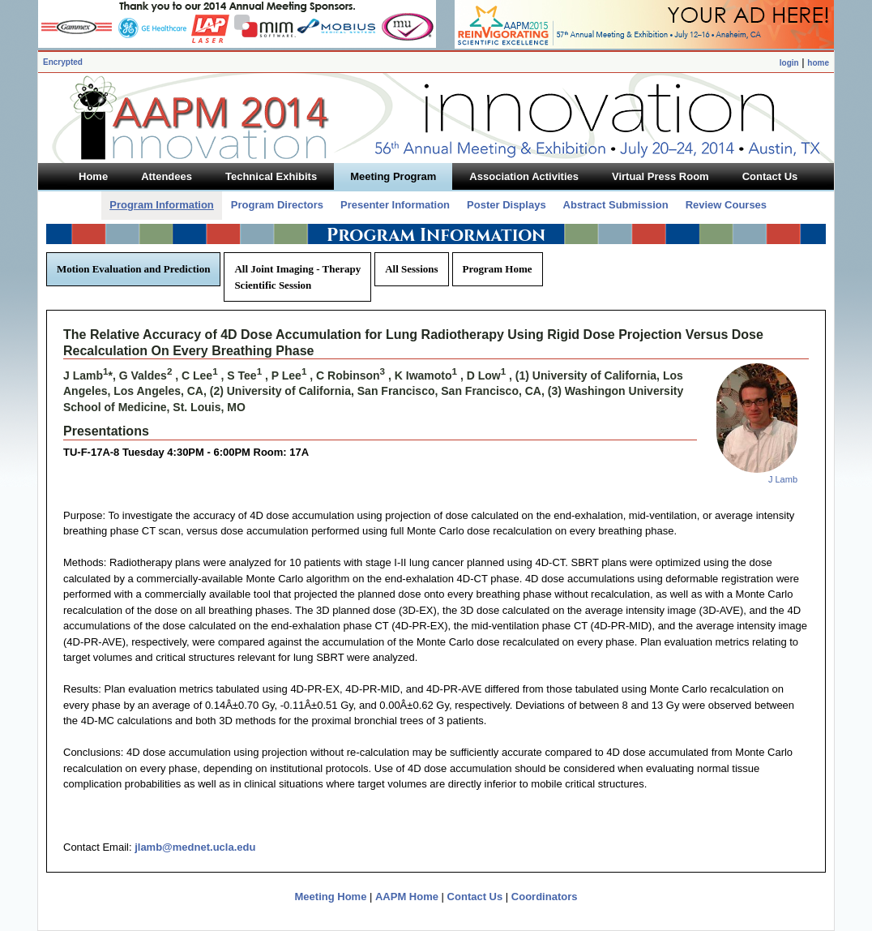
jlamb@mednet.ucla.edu (195, 847)
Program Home (497, 269)
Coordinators (544, 896)
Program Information (161, 205)
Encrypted (63, 62)
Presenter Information (395, 205)
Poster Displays (506, 205)
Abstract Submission (616, 205)
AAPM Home (406, 896)
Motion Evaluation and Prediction (133, 269)
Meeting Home (331, 896)
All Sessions (411, 269)
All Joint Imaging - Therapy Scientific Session (297, 277)
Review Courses (726, 205)
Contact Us (475, 896)
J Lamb (782, 479)
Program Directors (277, 205)
